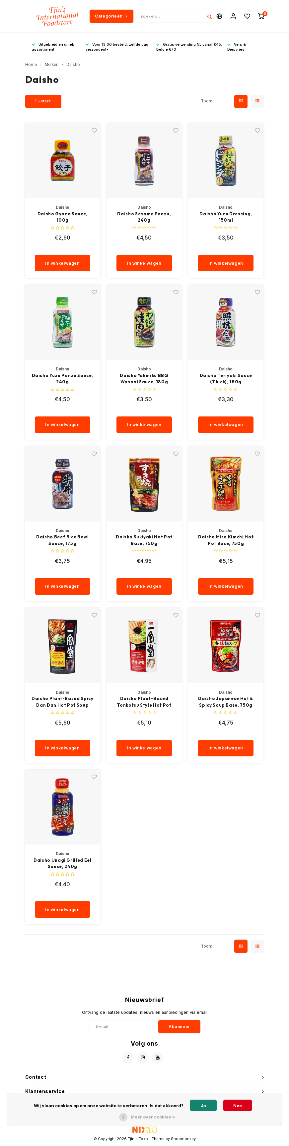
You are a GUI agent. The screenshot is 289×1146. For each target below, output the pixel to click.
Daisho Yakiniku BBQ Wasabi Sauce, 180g (144, 379)
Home (31, 65)
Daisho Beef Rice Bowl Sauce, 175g (62, 541)
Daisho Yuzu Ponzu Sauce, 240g (63, 379)
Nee (237, 1105)
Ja (203, 1105)
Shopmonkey (183, 1139)
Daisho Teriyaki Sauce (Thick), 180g (226, 379)
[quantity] (65, 249)
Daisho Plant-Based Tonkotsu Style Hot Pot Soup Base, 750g (144, 703)
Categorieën (111, 16)
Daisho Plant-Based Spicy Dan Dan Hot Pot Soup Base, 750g (63, 703)
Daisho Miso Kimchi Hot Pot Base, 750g (225, 541)
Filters (43, 101)
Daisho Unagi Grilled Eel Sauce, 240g (63, 864)
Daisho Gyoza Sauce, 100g (62, 218)
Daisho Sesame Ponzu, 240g (144, 218)
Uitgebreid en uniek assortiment (53, 48)
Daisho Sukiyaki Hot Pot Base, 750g (144, 541)
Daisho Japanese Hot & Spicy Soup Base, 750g (225, 703)
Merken (51, 65)
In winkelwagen (62, 263)
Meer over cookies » (153, 1116)
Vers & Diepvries (236, 48)
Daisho (73, 65)
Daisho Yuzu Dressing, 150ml (225, 218)
